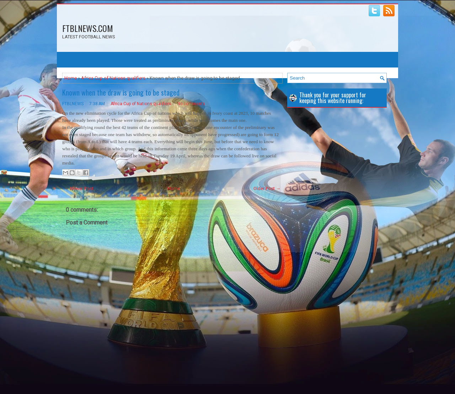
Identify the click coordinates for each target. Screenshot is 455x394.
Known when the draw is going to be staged (121, 92)
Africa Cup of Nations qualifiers (113, 78)
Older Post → (266, 188)
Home (70, 78)
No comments (191, 103)
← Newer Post (78, 188)
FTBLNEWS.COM (87, 28)
